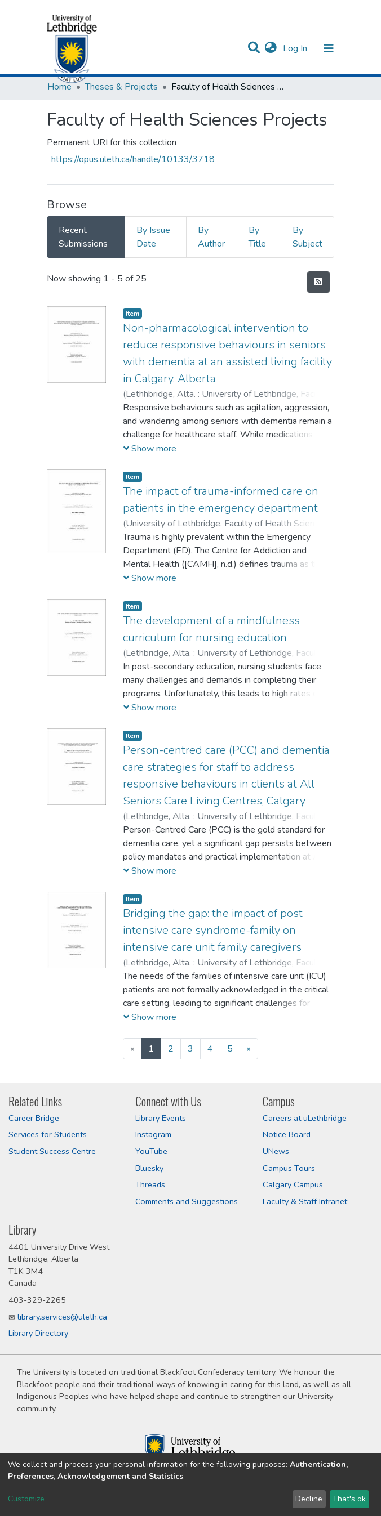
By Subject (307, 237)
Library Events (160, 1118)
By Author (211, 237)
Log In (296, 48)
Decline (308, 1498)
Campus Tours (289, 1168)
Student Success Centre (52, 1151)
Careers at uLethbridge (305, 1118)
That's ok (349, 1498)
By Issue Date (153, 237)
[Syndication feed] (318, 282)
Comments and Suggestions (186, 1201)
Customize (26, 1498)
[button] (271, 48)
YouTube (151, 1151)
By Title (257, 237)
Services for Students (47, 1134)
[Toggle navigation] (328, 48)
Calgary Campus (293, 1184)
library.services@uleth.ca (62, 1316)
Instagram (153, 1134)
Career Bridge (33, 1118)
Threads (150, 1184)
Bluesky (149, 1168)
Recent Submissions (83, 237)
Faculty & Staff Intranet (305, 1201)
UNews (276, 1151)
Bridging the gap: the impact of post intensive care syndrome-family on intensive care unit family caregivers (213, 930)
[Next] (249, 1048)
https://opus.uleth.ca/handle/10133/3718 (133, 159)
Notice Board (287, 1134)
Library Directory (38, 1333)
